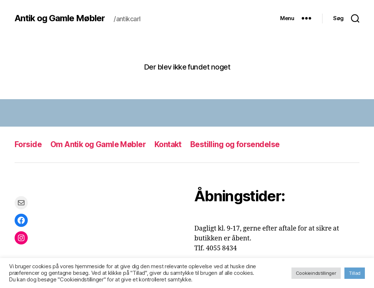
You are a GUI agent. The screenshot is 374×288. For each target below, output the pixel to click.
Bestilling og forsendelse (234, 144)
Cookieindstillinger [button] (316, 273)
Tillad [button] (354, 273)
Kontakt (168, 144)
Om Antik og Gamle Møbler (98, 144)
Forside (28, 144)
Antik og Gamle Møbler (60, 18)
